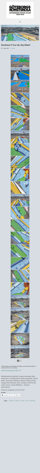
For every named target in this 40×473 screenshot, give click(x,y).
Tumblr (27, 400)
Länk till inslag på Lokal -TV (11, 370)
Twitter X (17, 400)
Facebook (11, 400)
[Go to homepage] (20, 10)
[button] (20, 22)
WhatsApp (32, 400)
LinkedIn (22, 400)
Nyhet (13, 48)
